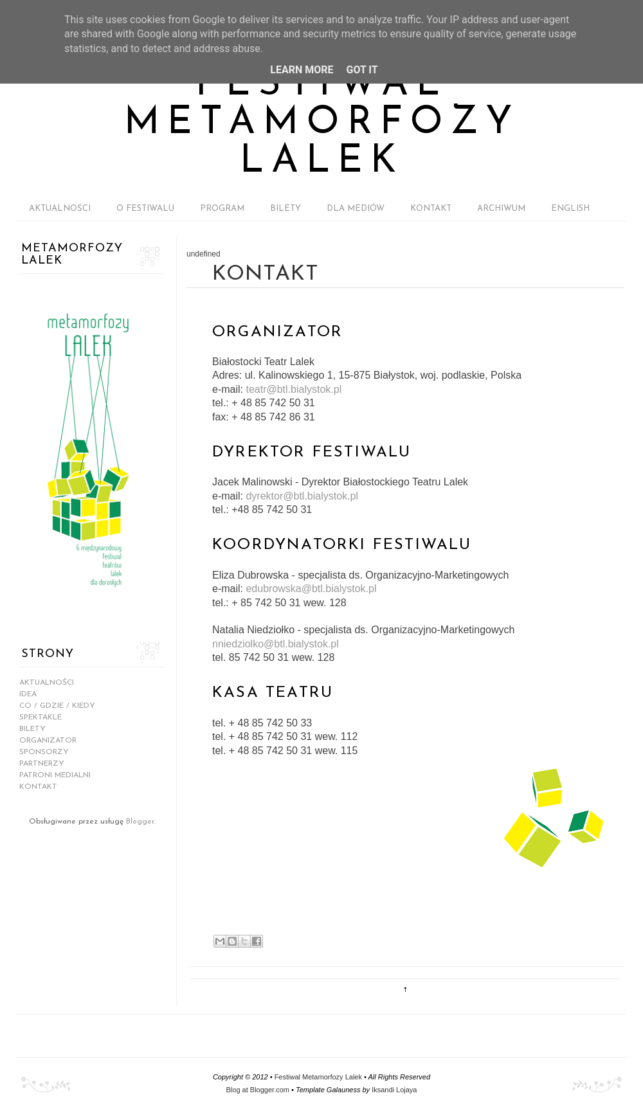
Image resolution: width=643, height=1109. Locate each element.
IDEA (28, 694)
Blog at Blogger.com (257, 1090)
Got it (361, 70)
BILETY (285, 208)
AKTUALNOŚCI (60, 208)
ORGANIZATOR (48, 740)
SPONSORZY (44, 752)
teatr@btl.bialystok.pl (293, 389)
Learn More (301, 70)
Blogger (140, 821)
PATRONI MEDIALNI (55, 775)
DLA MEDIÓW (356, 208)
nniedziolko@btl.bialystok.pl (275, 643)
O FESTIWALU (145, 208)
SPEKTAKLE (40, 717)
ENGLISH (570, 208)
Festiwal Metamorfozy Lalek (322, 123)
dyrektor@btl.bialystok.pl (302, 496)
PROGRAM (222, 208)
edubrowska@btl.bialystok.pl (311, 588)
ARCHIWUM (501, 208)
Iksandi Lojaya (394, 1090)
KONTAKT (430, 208)
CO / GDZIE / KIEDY (57, 706)
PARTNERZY (41, 764)
